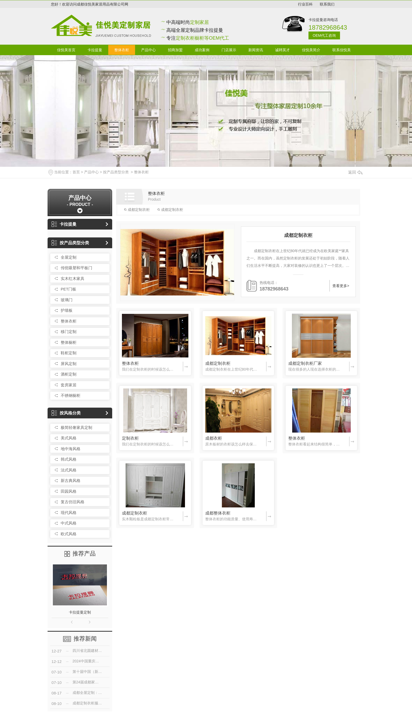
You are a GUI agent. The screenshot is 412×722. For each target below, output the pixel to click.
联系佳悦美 (341, 50)
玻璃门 (67, 300)
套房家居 (68, 385)
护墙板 (67, 310)
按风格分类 (66, 413)
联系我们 (327, 4)
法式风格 (68, 470)
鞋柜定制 (68, 353)
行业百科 (305, 4)
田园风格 (68, 491)
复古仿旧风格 (72, 502)
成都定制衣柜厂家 (305, 363)
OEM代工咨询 (324, 35)
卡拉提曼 (94, 50)
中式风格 (68, 523)
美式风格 (68, 438)
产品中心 (148, 50)
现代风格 (68, 512)
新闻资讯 (255, 50)
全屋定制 (68, 257)
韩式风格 (68, 459)
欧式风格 (68, 534)
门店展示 (229, 50)
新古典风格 (70, 480)
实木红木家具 (72, 278)
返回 (355, 172)
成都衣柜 (213, 438)
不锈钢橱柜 (70, 395)
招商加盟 (175, 50)
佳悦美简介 (311, 50)
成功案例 (202, 50)
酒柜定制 (68, 374)
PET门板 (68, 289)
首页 (76, 172)
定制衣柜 (130, 438)
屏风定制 (68, 363)
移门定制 (68, 331)
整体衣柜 (121, 50)
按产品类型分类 (116, 172)
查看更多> (340, 286)
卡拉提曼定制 (80, 612)
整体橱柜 (68, 342)
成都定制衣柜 (137, 209)
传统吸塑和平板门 (76, 268)
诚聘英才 (282, 50)
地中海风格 (70, 448)
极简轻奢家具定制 (76, 427)
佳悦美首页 (66, 50)
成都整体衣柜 (217, 513)
